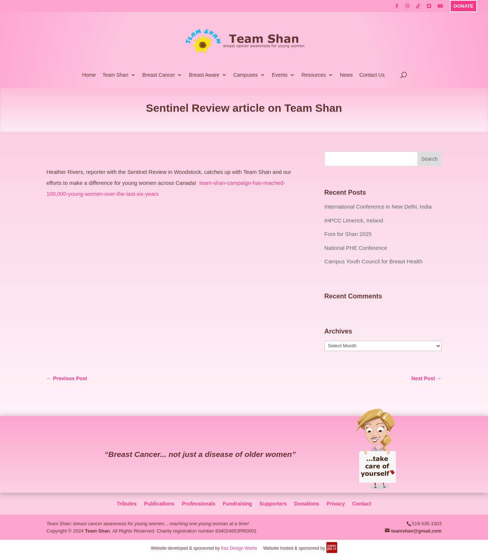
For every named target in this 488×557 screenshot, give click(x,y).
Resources (313, 75)
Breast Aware (204, 75)
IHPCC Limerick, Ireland (353, 220)
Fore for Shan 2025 (348, 234)
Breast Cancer (158, 75)
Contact (361, 504)
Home (88, 75)
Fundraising (237, 504)
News (346, 75)
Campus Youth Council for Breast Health (373, 261)
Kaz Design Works (239, 548)
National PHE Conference (355, 248)
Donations (306, 504)
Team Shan (115, 75)
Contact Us (371, 75)
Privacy (336, 504)
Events (280, 75)
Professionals (198, 504)
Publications (159, 504)
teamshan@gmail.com (416, 531)
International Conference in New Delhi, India (378, 206)
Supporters (273, 504)
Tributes (126, 504)
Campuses (245, 75)
